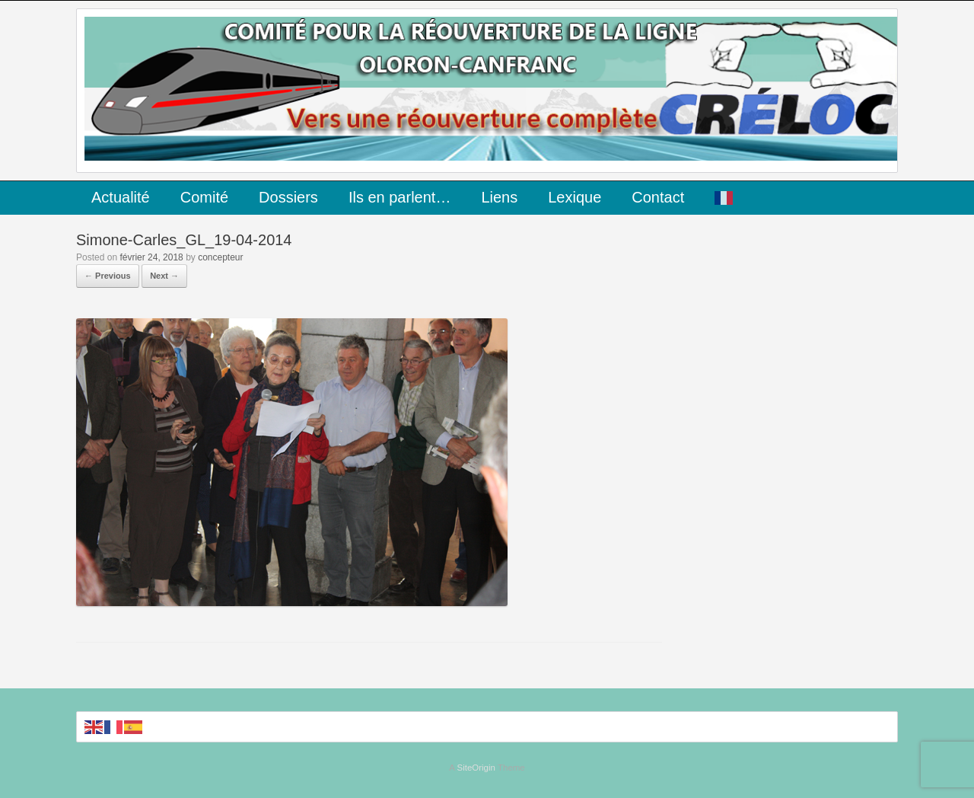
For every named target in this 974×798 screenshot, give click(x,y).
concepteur (220, 257)
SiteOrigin (476, 767)
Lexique (574, 197)
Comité (204, 197)
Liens (499, 197)
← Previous (107, 275)
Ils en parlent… (400, 197)
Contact (658, 197)
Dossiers (288, 197)
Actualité (120, 197)
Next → (164, 275)
